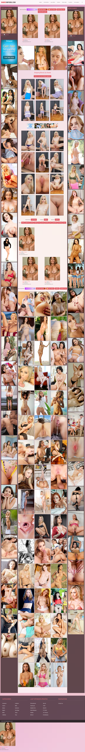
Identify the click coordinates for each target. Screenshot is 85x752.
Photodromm (33, 703)
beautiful (55, 222)
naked (35, 222)
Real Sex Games (42, 9)
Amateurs (4, 703)
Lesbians (17, 703)
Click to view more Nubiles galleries (42, 76)
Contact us (60, 703)
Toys (16, 714)
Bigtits (3, 710)
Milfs (16, 705)
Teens (16, 712)
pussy (42, 222)
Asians (3, 705)
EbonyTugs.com (60, 9)
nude (32, 222)
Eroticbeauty (45, 714)
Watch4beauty (33, 710)
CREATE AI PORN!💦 (32, 9)
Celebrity (4, 714)
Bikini (3, 712)
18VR (44, 705)
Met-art (31, 714)
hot (50, 222)
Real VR (44, 708)
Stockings (17, 710)
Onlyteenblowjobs (42, 11)
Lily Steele (33, 219)
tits (39, 222)
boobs (46, 222)
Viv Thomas (45, 712)
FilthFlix (57, 288)
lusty (64, 222)
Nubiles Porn (63, 288)
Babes (46, 219)
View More (43, 687)
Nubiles (57, 219)
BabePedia (77, 10)
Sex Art (44, 703)
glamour (27, 222)
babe (23, 222)
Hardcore (17, 708)
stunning (60, 222)
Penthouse (32, 705)
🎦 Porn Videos (52, 9)
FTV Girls (45, 710)
